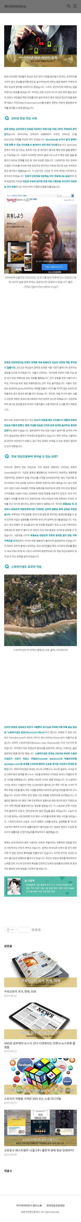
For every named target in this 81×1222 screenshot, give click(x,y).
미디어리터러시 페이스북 (29, 1205)
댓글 (8, 1171)
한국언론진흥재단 (56, 1205)
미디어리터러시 (15, 6)
